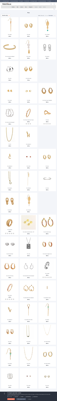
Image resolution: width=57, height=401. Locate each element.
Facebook (32, 390)
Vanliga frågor (8, 381)
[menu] (28, 6)
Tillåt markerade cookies (21, 399)
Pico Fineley (21, 277)
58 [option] (24, 219)
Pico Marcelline (21, 215)
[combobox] (29, 4)
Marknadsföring (28, 396)
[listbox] (21, 220)
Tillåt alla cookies (11, 399)
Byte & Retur (8, 384)
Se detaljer (29, 399)
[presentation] (1, 1)
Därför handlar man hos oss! (19, 381)
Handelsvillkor (17, 384)
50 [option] (45, 260)
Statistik (22, 396)
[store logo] (7, 3)
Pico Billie (35, 94)
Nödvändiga (10, 396)
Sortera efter (46, 14)
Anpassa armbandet (30, 381)
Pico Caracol (21, 94)
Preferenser (16, 396)
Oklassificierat (35, 396)
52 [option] (47, 260)
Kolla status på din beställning (31, 384)
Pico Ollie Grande (35, 73)
